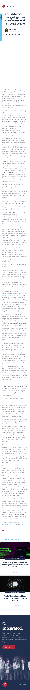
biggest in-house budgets (10, 295)
